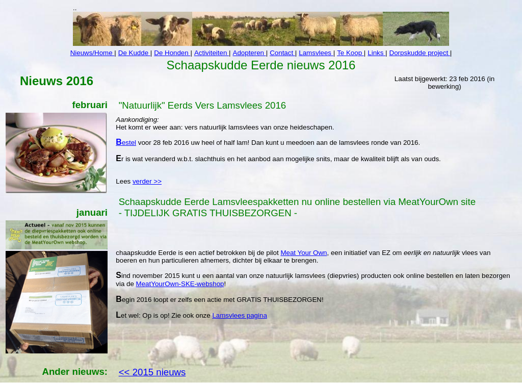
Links (376, 53)
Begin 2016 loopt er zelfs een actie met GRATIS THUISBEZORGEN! (219, 299)
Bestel (126, 142)
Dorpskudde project (419, 53)
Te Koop (350, 53)
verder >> (147, 181)
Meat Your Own (303, 253)
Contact (282, 53)
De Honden (172, 53)
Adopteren (249, 53)
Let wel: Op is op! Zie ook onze (164, 315)
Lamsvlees (316, 53)
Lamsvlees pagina (239, 315)
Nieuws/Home (92, 53)
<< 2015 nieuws (152, 372)
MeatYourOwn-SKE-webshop (180, 284)
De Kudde (134, 53)
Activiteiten (211, 53)
